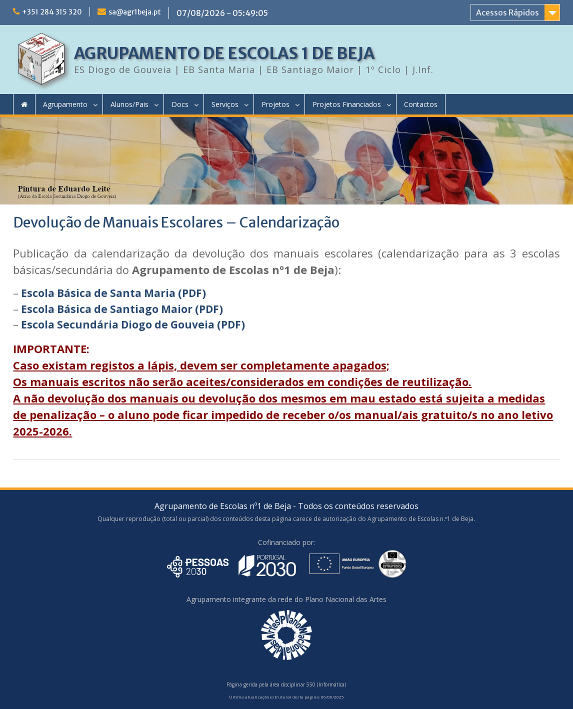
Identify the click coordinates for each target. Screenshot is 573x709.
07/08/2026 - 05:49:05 (222, 13)
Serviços (225, 104)
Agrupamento (65, 104)
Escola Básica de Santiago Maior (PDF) (122, 309)
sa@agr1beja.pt (134, 12)
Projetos (276, 104)
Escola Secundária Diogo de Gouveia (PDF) (133, 325)
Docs (180, 104)
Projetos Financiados (346, 104)
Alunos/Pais (129, 104)
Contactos (421, 104)
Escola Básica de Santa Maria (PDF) (113, 293)
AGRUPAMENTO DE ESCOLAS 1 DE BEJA (224, 54)
